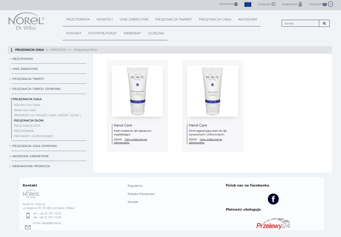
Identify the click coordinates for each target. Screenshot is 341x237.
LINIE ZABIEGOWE (134, 19)
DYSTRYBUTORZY (102, 33)
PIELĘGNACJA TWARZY (173, 19)
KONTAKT (74, 33)
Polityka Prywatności (141, 194)
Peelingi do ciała (27, 105)
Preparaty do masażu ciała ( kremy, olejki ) (47, 115)
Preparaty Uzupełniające (33, 136)
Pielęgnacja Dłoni (85, 49)
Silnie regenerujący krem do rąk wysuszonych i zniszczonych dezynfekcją (208, 134)
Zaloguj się (266, 4)
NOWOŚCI (105, 19)
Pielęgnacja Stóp (27, 125)
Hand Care (123, 125)
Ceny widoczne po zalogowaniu (130, 141)
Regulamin (135, 185)
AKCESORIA (247, 19)
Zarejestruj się (292, 4)
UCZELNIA (156, 33)
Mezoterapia (78, 19)
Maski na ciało (25, 110)
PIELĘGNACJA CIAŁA (215, 19)
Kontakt (133, 202)
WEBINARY (132, 33)
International (228, 4)
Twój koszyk (321, 4)
